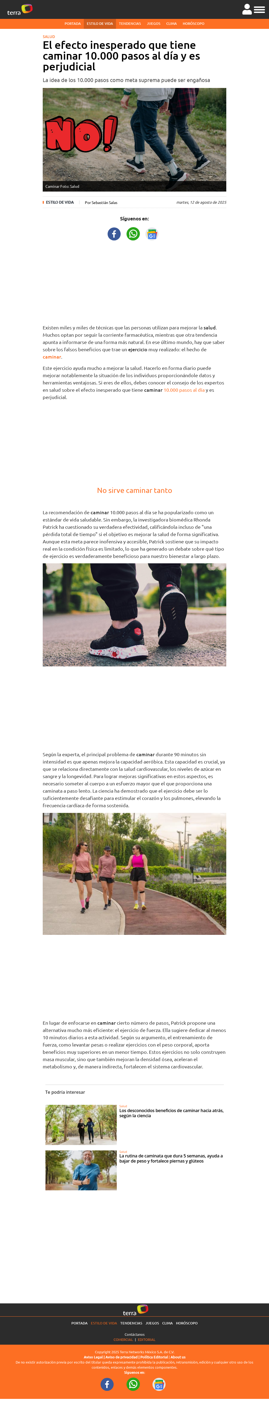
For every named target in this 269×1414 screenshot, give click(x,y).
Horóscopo (193, 23)
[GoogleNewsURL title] (152, 233)
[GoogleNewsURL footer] (159, 1384)
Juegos (153, 23)
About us (178, 1357)
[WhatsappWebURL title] (133, 233)
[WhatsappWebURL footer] (133, 1384)
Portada (73, 23)
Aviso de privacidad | (122, 1357)
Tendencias (130, 23)
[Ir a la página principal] (20, 9)
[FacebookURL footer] (107, 1384)
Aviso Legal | (94, 1357)
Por (101, 202)
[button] (259, 9)
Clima (171, 23)
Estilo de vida (100, 23)
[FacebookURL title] (114, 233)
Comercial (123, 1339)
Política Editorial (154, 1357)
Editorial (146, 1339)
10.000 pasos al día (184, 390)
